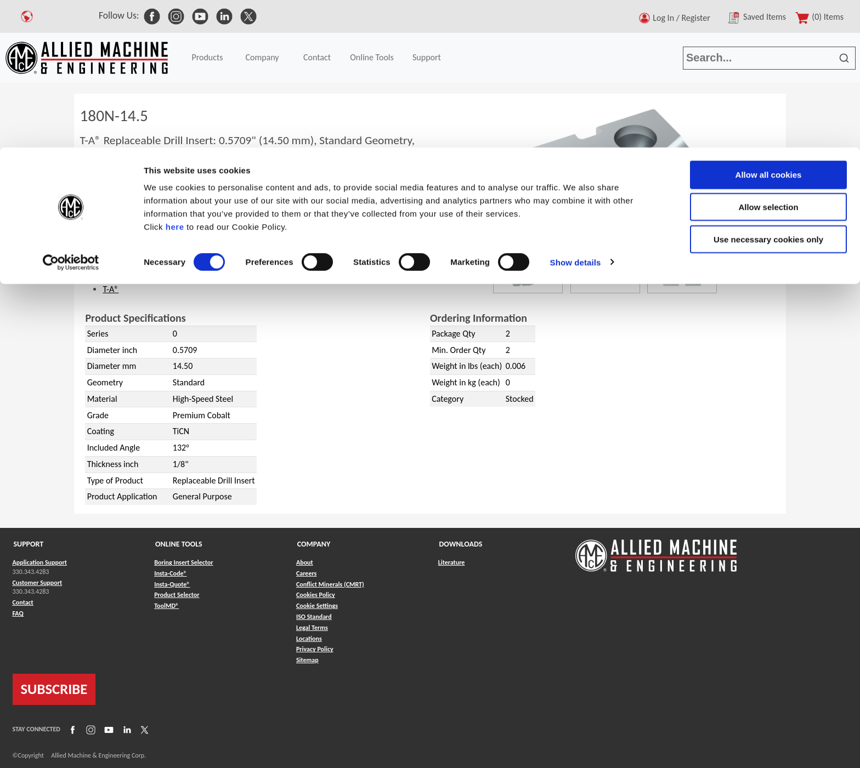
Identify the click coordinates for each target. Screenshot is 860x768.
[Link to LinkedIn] (125, 729)
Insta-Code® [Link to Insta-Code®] (170, 573)
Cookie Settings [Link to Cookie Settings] (317, 606)
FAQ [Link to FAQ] (18, 613)
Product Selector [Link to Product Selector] (176, 595)
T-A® (110, 289)
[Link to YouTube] (107, 729)
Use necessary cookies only (768, 91)
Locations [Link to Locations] (309, 638)
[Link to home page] (656, 550)
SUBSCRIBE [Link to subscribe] (54, 689)
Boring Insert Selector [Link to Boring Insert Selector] (183, 562)
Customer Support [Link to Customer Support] (38, 583)
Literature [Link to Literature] (451, 562)
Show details (575, 115)
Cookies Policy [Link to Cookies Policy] (315, 595)
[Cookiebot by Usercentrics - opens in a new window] (71, 115)
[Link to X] (143, 729)
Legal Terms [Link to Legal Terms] (312, 628)
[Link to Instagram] (89, 729)
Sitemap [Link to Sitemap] (307, 660)
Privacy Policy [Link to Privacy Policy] (314, 649)
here (175, 79)
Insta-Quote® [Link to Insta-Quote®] (172, 584)
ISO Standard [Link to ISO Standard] (314, 617)
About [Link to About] (304, 562)
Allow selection (768, 59)
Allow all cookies (768, 27)
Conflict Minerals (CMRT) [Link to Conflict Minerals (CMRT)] (330, 584)
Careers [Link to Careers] (306, 573)
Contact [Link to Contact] (23, 602)
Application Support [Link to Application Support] (40, 562)
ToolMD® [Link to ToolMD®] (166, 606)
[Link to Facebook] (71, 729)
